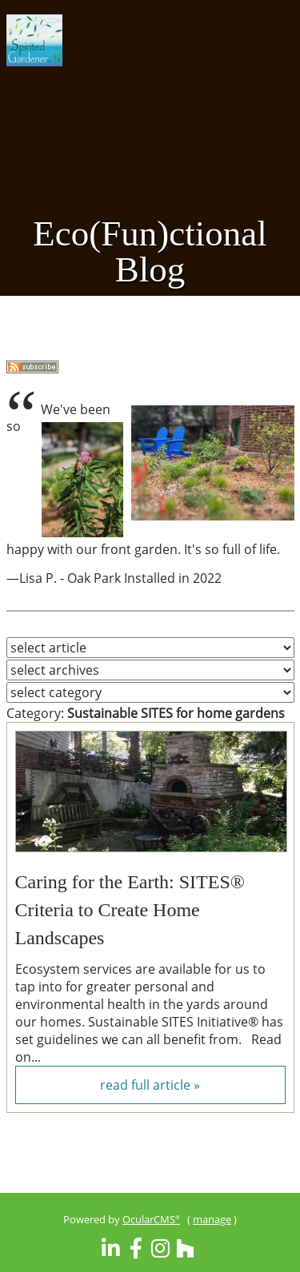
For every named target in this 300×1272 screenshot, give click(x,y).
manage (212, 1219)
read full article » (150, 1085)
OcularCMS (151, 1219)
